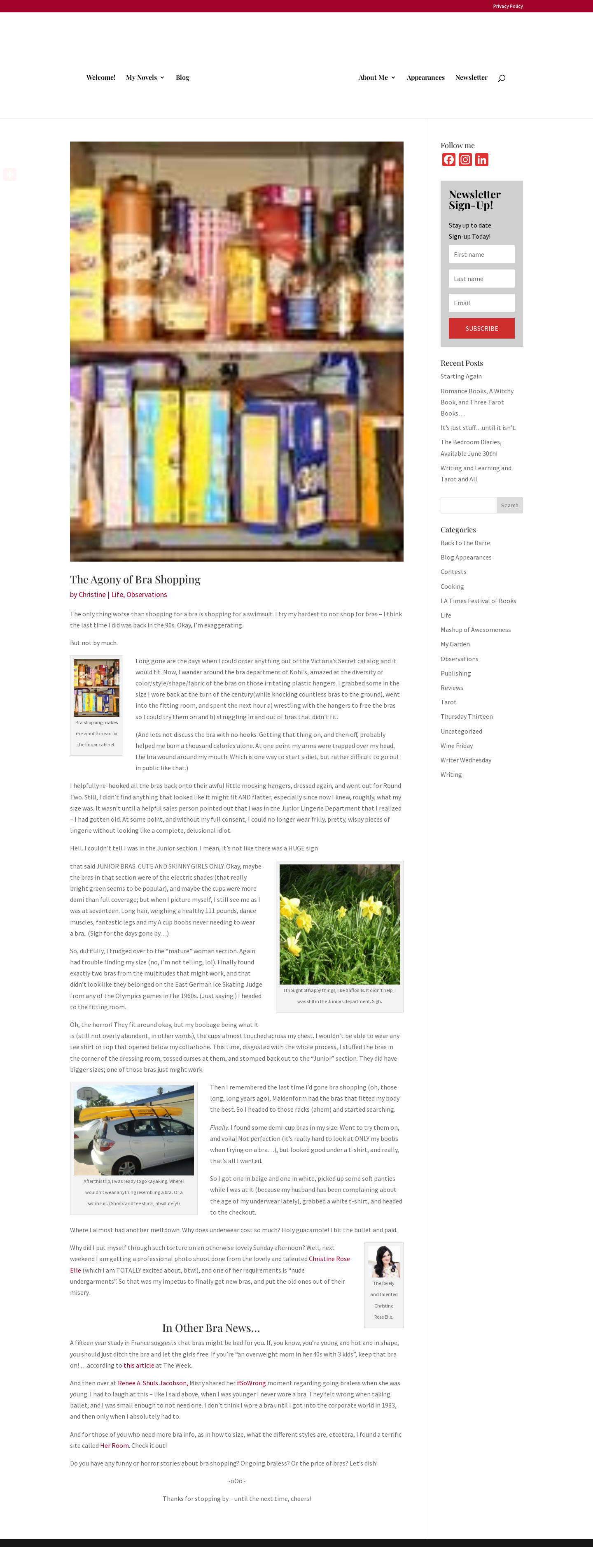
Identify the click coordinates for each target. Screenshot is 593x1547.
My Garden (455, 644)
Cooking (452, 586)
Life (117, 594)
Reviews (452, 687)
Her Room (114, 1445)
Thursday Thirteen (467, 716)
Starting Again (461, 376)
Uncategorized (461, 731)
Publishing (456, 673)
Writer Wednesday (466, 760)
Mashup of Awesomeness (476, 629)
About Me (372, 77)
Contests (454, 571)
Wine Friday (457, 745)
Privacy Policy (508, 6)
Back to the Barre (465, 543)
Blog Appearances (466, 557)
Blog (184, 77)
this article (139, 1365)
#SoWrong (251, 1383)
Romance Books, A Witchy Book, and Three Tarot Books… (477, 402)
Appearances (425, 77)
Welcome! (102, 77)
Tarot (449, 702)
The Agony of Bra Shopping (135, 579)
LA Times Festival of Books (478, 601)
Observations (146, 594)
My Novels (142, 77)
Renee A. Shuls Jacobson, (153, 1383)
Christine (92, 594)
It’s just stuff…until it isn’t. (478, 427)
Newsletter (470, 77)
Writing (451, 774)
